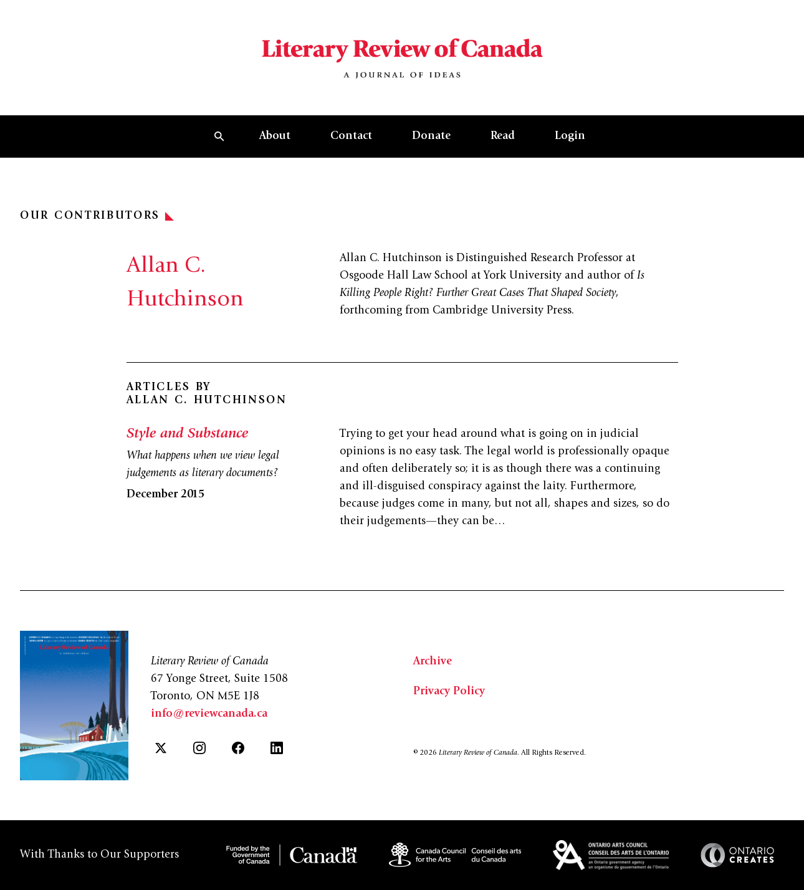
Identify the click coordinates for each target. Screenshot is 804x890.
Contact (351, 136)
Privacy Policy (449, 691)
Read (503, 136)
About (274, 136)
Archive (432, 662)
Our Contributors (97, 216)
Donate (431, 136)
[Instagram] (199, 748)
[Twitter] (161, 748)
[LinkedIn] (277, 748)
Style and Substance (187, 434)
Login (570, 136)
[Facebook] (238, 748)
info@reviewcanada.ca (209, 714)
